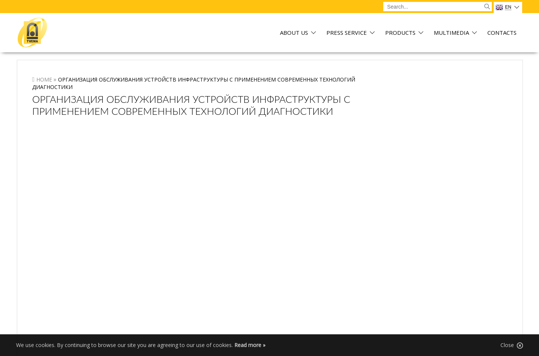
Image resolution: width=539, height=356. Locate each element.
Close (511, 345)
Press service (346, 33)
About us (294, 33)
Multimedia (451, 33)
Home (44, 79)
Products (400, 33)
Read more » (249, 345)
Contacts (502, 33)
